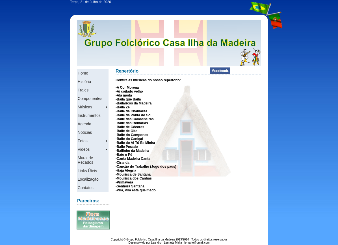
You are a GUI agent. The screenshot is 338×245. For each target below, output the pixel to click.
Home (83, 73)
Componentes (90, 98)
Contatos (86, 187)
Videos (84, 149)
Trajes (83, 90)
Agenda (84, 124)
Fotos (83, 141)
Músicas (85, 107)
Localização (88, 179)
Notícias (85, 132)
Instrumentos (89, 115)
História (84, 81)
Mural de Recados (85, 160)
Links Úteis (87, 171)
